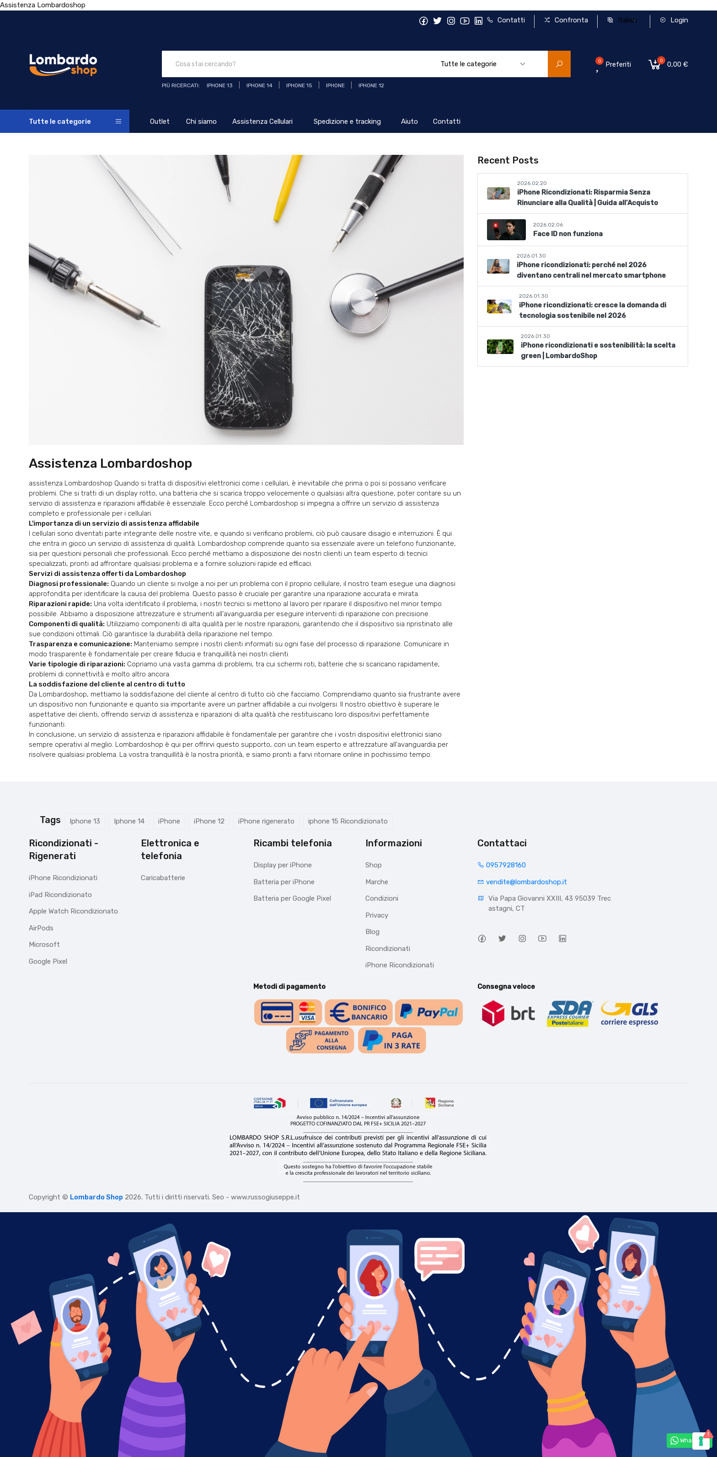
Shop (373, 865)
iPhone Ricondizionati (63, 878)
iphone (335, 85)
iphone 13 (220, 85)
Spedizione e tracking (347, 121)
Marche (376, 882)
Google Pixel (48, 961)
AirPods (41, 928)
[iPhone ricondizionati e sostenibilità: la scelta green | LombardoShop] (500, 346)
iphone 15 (299, 85)
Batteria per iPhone (284, 882)
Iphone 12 (371, 85)
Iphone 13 (85, 821)
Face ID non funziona (568, 234)
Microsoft (44, 944)
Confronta (566, 20)
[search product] (559, 64)
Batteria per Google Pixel (292, 898)
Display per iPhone (282, 865)
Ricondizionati (387, 949)
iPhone (169, 821)
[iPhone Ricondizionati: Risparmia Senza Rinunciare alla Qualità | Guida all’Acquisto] (498, 193)
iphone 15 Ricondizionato (348, 821)
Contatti (506, 20)
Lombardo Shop (96, 1197)
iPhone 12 (209, 821)
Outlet (160, 121)
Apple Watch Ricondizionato (73, 911)
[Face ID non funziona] (506, 229)
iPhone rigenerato (266, 821)
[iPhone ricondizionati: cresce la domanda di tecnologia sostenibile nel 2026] (499, 306)
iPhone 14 (259, 85)
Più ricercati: (181, 85)
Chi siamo (201, 121)
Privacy (376, 915)
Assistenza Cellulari (262, 121)
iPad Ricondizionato (60, 895)
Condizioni (381, 898)
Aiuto (409, 121)
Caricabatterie (163, 878)
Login (673, 20)
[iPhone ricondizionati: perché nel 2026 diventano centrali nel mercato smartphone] (498, 266)
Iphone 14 (129, 821)
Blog (372, 932)
